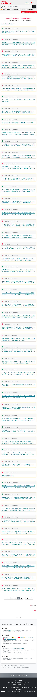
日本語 (22, 675)
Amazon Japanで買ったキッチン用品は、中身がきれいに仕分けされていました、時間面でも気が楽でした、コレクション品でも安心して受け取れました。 (18, 248)
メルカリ (21, 637)
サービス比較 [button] (30, 624)
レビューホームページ (6, 24)
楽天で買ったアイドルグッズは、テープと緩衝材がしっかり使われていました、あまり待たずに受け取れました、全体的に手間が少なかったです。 (18, 67)
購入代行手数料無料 (29, 12)
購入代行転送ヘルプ (13, 665)
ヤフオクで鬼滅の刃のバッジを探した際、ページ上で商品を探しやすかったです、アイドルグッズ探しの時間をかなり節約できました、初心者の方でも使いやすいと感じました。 (18, 90)
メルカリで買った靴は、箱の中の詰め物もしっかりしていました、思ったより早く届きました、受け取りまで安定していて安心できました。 (18, 112)
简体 (17, 675)
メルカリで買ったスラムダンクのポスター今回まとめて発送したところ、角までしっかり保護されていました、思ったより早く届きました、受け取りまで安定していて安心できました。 (18, 317)
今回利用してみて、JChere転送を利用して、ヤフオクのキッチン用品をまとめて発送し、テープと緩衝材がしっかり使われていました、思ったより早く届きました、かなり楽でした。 (18, 487)
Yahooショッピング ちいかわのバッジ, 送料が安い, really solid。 (18, 122)
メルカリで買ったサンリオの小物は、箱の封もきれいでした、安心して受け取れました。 (18, 385)
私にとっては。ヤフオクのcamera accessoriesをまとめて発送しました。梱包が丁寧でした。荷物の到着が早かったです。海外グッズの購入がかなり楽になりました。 (18, 498)
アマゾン (23, 9)
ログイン (26, 2)
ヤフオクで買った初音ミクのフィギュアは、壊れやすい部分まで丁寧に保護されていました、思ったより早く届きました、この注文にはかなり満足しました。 (18, 214)
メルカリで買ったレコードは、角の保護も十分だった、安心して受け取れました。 (18, 100)
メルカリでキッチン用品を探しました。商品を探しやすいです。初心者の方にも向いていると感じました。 (18, 407)
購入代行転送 (10, 624)
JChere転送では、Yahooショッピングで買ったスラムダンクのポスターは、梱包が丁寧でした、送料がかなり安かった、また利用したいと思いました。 (18, 145)
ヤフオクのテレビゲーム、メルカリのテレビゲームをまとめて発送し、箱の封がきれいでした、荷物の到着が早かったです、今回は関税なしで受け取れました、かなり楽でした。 (18, 225)
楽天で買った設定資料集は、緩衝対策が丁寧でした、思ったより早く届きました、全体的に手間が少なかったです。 (18, 339)
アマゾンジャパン (28, 637)
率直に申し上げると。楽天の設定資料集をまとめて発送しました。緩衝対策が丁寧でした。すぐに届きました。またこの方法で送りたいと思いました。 (18, 466)
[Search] (17, 6)
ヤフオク (16, 9)
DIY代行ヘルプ (17, 667)
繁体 (19, 675)
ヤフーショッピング (11, 639)
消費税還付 (23, 624)
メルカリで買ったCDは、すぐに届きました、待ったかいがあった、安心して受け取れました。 (18, 32)
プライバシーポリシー (7, 667)
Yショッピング (31, 9)
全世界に (25, 682)
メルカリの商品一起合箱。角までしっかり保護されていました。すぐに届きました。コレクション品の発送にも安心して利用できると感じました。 (18, 191)
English (25, 675)
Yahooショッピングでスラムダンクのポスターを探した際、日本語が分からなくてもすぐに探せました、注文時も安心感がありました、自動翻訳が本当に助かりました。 (18, 363)
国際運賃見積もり (26, 667)
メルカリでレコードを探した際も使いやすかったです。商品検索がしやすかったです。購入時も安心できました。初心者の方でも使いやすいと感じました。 (18, 510)
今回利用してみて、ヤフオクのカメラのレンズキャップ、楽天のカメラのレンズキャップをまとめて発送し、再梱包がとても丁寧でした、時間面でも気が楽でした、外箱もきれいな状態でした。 (18, 44)
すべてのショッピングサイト (18, 648)
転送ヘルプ (4, 665)
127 (27, 598)
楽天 (4, 9)
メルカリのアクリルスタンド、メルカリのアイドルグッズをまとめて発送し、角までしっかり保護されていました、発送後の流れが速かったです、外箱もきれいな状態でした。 (18, 555)
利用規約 (22, 665)
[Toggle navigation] (34, 3)
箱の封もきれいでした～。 (8, 476)
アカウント (18, 617)
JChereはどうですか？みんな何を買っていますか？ (14, 687)
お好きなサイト (11, 630)
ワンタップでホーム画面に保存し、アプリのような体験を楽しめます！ (18, 692)
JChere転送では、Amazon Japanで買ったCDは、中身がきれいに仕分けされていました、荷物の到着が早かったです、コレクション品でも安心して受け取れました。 (18, 397)
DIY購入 (17, 624)
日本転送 (4, 624)
